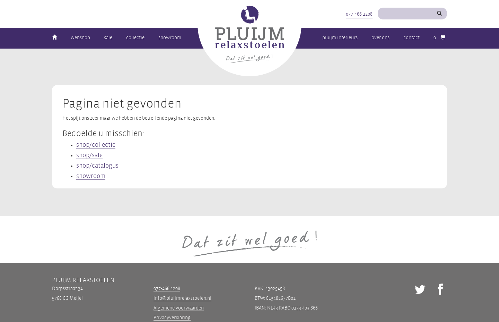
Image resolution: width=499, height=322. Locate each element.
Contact (411, 37)
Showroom (169, 37)
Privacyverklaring (172, 317)
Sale (108, 37)
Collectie (135, 37)
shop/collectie (95, 145)
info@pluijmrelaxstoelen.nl (182, 298)
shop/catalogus (97, 165)
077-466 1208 (359, 14)
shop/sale (89, 155)
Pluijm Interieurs (340, 37)
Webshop (80, 37)
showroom (90, 176)
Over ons (380, 37)
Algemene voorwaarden (179, 308)
